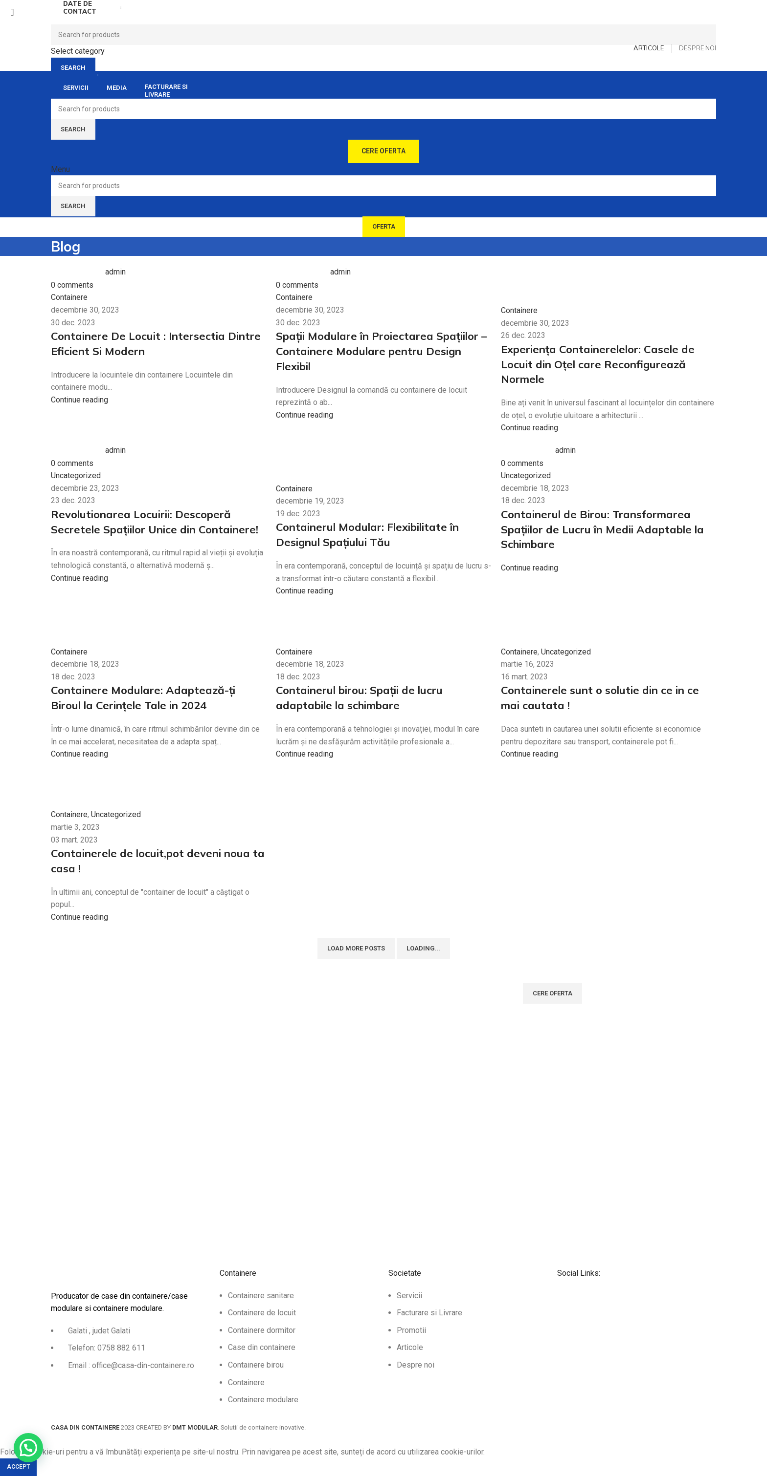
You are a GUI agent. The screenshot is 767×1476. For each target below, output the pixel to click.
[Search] (383, 34)
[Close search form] (12, 12)
